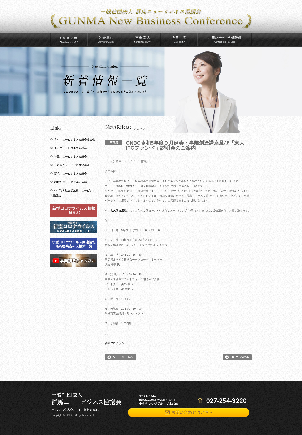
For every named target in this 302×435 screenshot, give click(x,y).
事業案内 (142, 39)
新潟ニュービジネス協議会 (70, 173)
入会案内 (105, 39)
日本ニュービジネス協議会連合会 (74, 139)
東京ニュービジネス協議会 (70, 148)
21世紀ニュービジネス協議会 (72, 181)
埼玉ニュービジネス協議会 (70, 156)
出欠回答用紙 (118, 210)
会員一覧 (178, 39)
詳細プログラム (114, 343)
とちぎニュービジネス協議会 (72, 165)
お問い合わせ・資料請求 (224, 39)
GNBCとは (68, 39)
